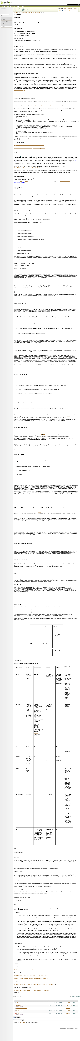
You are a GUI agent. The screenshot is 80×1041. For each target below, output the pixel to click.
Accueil (15, 12)
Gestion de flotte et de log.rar (21, 1008)
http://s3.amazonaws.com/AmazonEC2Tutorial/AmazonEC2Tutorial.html (30, 975)
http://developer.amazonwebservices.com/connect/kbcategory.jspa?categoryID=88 (46, 105)
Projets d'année (24, 12)
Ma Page (3, 6)
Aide (23, 6)
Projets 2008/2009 (31, 12)
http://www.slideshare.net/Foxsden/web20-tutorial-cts (26, 969)
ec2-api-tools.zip (19, 1002)
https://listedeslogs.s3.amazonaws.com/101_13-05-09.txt (26, 167)
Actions (74, 1002)
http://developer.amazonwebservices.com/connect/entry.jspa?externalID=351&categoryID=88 (34, 984)
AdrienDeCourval (69, 1002)
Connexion (77, 4)
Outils (18, 6)
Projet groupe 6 (37, 12)
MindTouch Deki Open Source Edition (70, 1028)
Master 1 (19, 12)
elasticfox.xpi (18, 1005)
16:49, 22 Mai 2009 (67, 8)
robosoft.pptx (18, 1013)
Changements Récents (11, 6)
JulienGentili (75, 8)
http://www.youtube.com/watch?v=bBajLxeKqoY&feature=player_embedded (31, 978)
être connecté (22, 1022)
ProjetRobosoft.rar (19, 1010)
